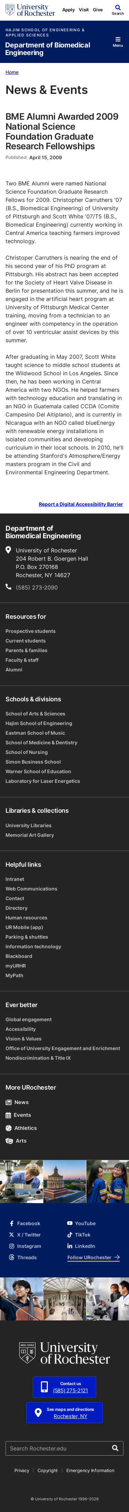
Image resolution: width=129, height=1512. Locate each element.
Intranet (15, 879)
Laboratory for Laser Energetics (43, 781)
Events (18, 1115)
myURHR (16, 965)
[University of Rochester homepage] (30, 10)
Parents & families (26, 650)
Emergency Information (90, 1470)
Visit (84, 10)
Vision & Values (24, 1038)
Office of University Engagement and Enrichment (63, 1048)
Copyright (47, 1470)
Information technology (33, 946)
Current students (26, 640)
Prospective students (31, 631)
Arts (16, 1140)
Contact (15, 898)
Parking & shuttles (27, 936)
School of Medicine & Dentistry (41, 742)
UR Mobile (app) (24, 927)
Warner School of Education (38, 771)
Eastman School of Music (35, 733)
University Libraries (29, 825)
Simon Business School (33, 761)
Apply (68, 10)
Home (12, 72)
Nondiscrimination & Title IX (38, 1058)
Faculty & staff (22, 660)
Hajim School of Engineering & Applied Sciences (45, 33)
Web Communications (31, 888)
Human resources (26, 917)
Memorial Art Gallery (30, 835)
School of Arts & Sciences (35, 713)
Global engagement (29, 1019)
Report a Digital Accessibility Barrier (81, 504)
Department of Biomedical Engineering (47, 49)
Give (98, 10)
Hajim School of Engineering (39, 723)
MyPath (14, 975)
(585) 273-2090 (37, 587)
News (17, 1102)
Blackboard (19, 956)
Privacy (21, 1470)
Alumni (14, 669)
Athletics (21, 1128)
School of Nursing (27, 752)
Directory (17, 908)
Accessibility (21, 1029)
